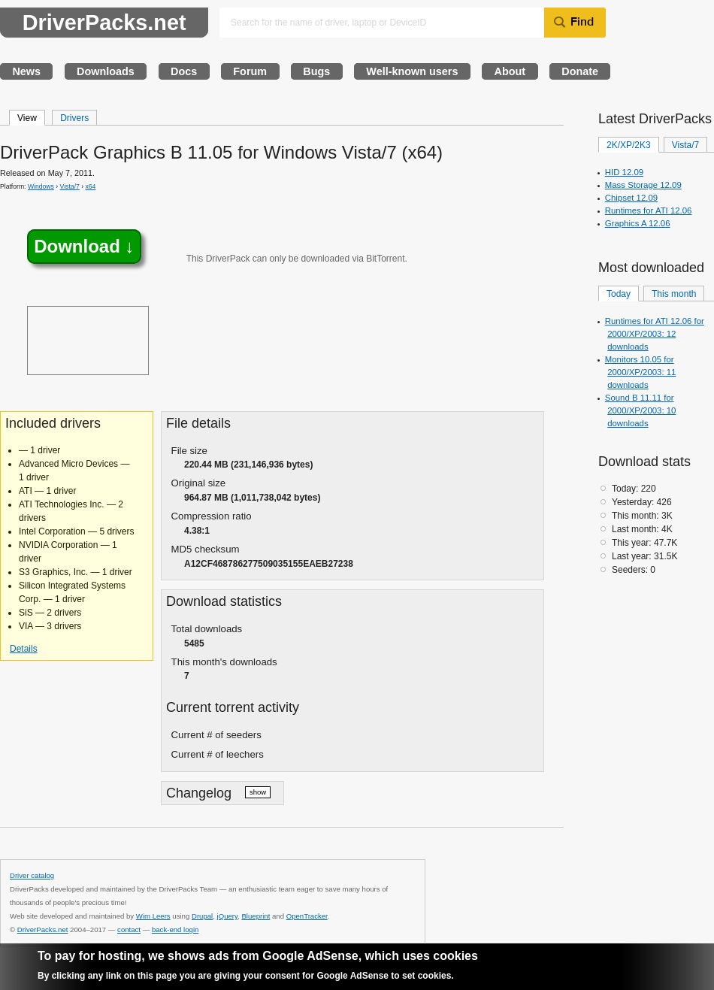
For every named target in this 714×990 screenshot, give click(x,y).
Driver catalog (32, 875)
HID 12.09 (624, 172)
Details (24, 648)
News (26, 71)
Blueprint (255, 916)
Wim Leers (153, 916)
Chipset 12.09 (631, 197)
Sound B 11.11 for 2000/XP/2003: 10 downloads (640, 410)
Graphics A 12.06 (637, 223)
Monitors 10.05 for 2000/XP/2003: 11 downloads (640, 372)
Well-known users (412, 71)
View (27, 118)
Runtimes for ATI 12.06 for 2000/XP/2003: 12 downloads (654, 333)
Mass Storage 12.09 (643, 184)
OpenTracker (307, 916)
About (510, 71)
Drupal (202, 916)
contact (129, 929)
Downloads (106, 71)
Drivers (74, 118)
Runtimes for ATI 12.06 (648, 210)
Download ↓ (84, 247)
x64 (91, 186)
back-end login (175, 929)
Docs (184, 71)
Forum (250, 71)
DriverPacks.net (104, 23)
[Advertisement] (88, 340)
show (258, 792)
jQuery (227, 916)
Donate (579, 71)
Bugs (316, 71)
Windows (41, 186)
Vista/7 (70, 186)
